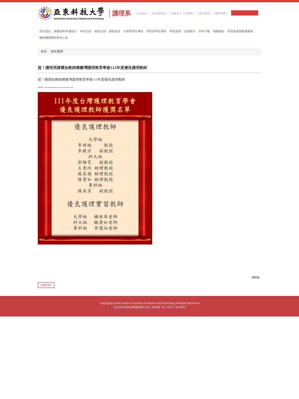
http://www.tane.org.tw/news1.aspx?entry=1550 (59, 170)
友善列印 (46, 367)
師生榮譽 (57, 133)
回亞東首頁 (159, 13)
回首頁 (175, 13)
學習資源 (175, 31)
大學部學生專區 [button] (133, 31)
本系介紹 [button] (85, 31)
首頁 (44, 133)
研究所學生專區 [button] (156, 31)
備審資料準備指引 (65, 31)
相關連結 (218, 31)
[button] (45, 115)
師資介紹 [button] (100, 31)
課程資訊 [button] (114, 31)
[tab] (113, 120)
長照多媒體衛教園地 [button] (240, 31)
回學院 (189, 13)
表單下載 (204, 31)
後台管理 (204, 13)
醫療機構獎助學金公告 (53, 37)
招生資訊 (45, 31)
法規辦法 (189, 31)
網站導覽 (220, 13)
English (142, 13)
